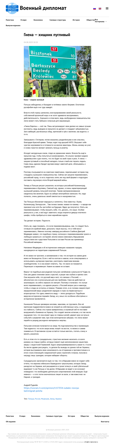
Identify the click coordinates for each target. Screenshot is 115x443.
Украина (58, 399)
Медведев (45, 399)
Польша (31, 399)
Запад (52, 399)
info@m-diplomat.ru (91, 442)
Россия (37, 399)
